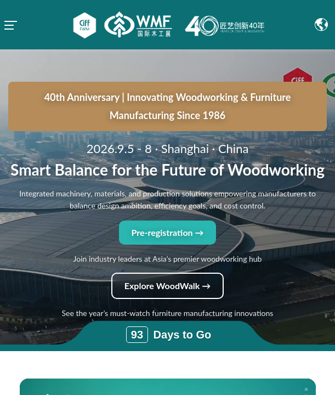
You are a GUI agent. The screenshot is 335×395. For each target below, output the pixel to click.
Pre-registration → (167, 183)
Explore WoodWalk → (167, 236)
